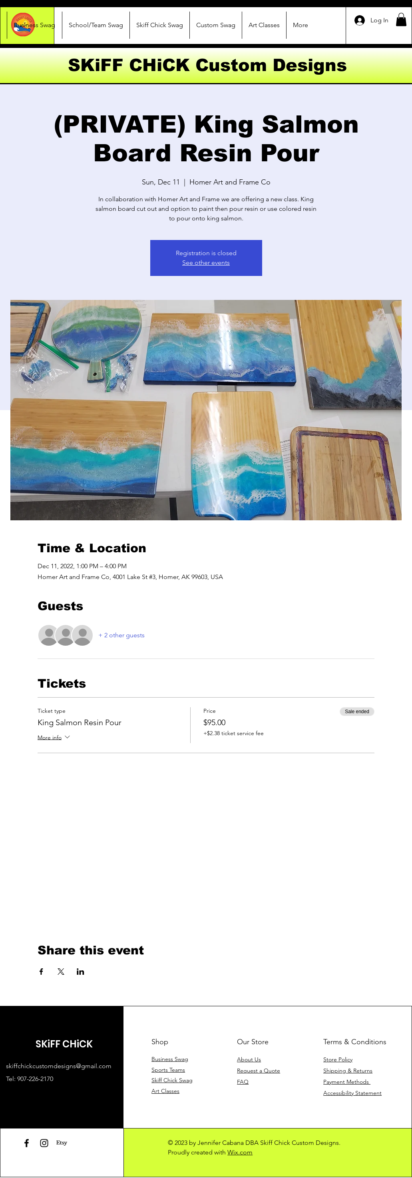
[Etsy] (61, 1143)
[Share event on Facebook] (41, 971)
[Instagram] (44, 1143)
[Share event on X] (61, 971)
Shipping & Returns (347, 1070)
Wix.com (240, 1152)
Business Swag (169, 1059)
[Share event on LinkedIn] (80, 971)
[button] (401, 19)
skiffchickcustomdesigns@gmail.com (58, 1066)
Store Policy (337, 1059)
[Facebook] (26, 1143)
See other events (206, 262)
